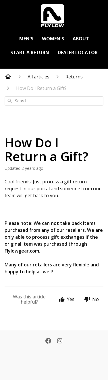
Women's (53, 38)
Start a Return (29, 52)
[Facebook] (48, 341)
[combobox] (54, 101)
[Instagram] (59, 341)
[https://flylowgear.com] (54, 15)
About (81, 38)
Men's (26, 38)
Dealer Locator (78, 52)
